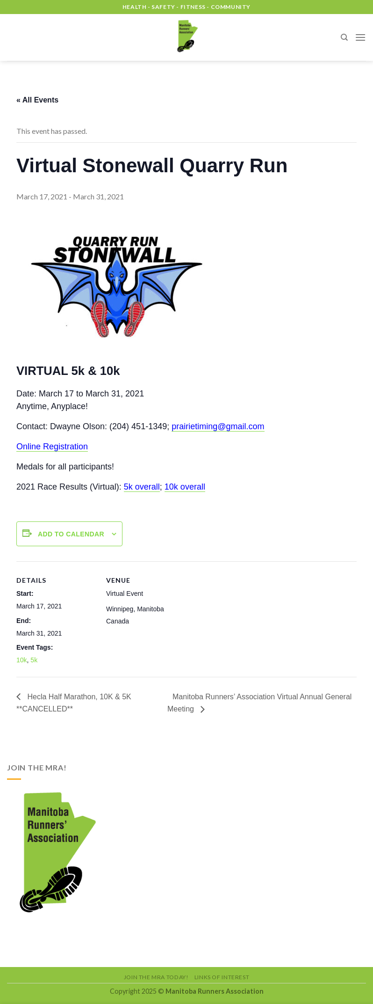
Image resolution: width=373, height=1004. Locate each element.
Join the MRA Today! (156, 977)
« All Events (37, 100)
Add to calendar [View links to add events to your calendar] (71, 534)
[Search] (344, 37)
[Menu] (360, 37)
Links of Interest (221, 977)
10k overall (185, 486)
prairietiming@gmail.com (218, 426)
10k (21, 660)
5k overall (142, 486)
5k (33, 660)
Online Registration (52, 446)
